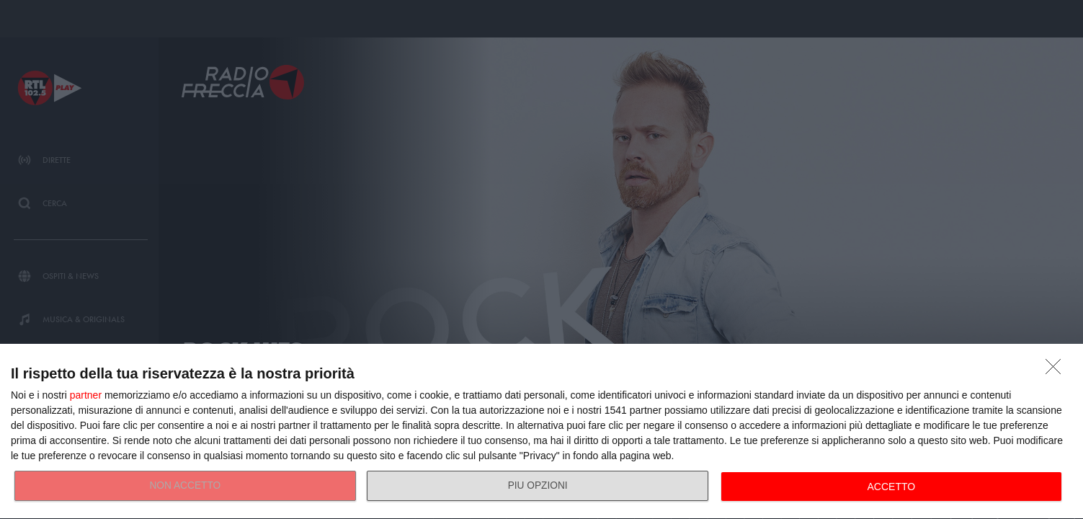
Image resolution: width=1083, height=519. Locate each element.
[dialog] (541, 432)
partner (86, 395)
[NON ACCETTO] (1057, 370)
